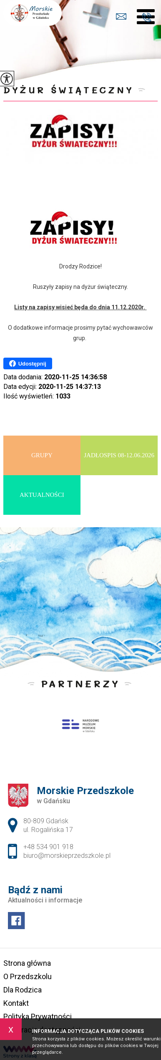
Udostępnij (27, 363)
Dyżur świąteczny (68, 90)
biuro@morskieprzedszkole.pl (121, 16)
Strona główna (27, 963)
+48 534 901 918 (146, 18)
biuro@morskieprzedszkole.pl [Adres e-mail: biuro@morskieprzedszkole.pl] (67, 856)
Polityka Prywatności (37, 1016)
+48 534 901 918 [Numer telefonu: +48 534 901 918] (48, 847)
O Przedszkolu (27, 976)
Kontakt (16, 1003)
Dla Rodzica (22, 989)
